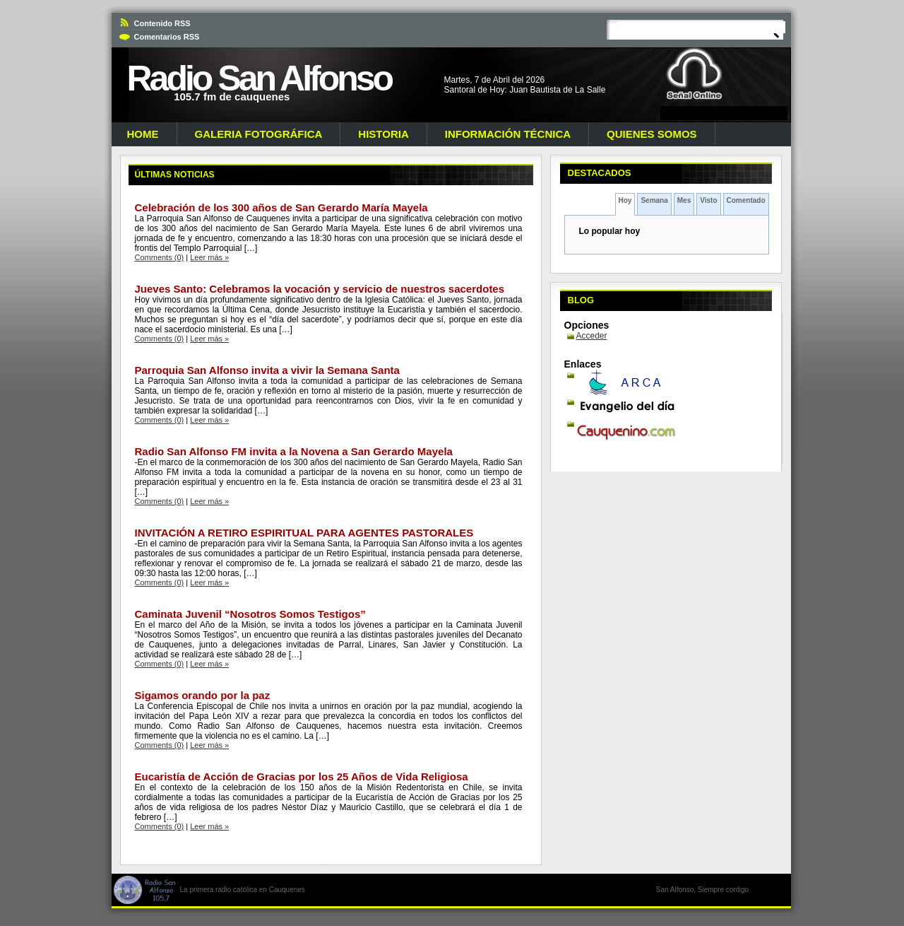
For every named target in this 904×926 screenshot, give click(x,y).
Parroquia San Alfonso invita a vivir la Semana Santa (267, 370)
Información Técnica (508, 134)
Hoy (625, 200)
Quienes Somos (652, 134)
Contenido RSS (162, 23)
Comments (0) (159, 257)
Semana (654, 200)
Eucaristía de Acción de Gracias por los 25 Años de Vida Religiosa (301, 776)
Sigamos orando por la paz (202, 695)
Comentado (746, 200)
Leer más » (209, 257)
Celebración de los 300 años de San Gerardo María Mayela (281, 207)
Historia (383, 134)
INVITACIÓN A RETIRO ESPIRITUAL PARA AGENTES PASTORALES (304, 533)
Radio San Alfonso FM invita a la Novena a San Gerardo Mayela (294, 451)
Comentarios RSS (167, 37)
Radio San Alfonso (259, 78)
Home (143, 134)
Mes (684, 200)
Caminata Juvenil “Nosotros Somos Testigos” (250, 614)
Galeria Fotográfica (259, 134)
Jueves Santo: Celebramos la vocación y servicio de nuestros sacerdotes (320, 289)
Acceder (591, 336)
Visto (708, 200)
